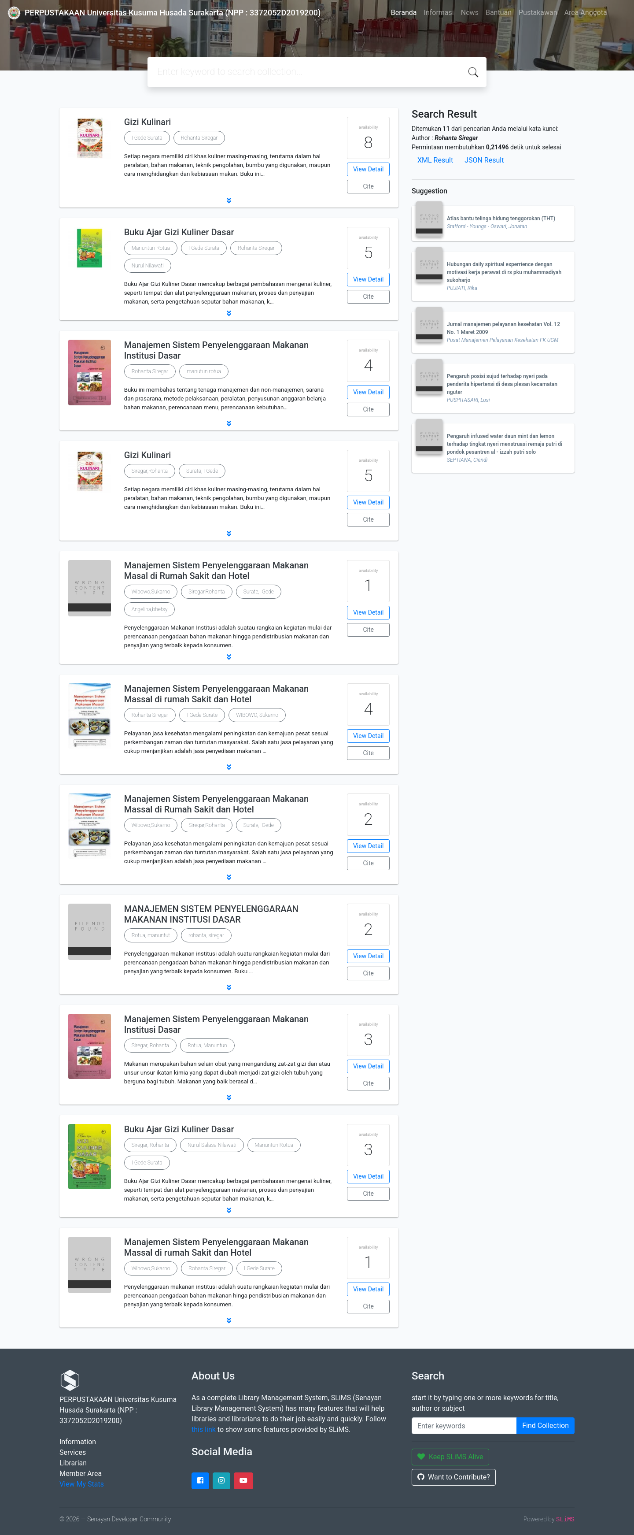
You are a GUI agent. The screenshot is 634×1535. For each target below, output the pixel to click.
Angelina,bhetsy (150, 609)
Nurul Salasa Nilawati (212, 1145)
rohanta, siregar (206, 935)
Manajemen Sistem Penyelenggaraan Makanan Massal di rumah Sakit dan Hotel (216, 693)
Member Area (80, 1473)
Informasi (439, 12)
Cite (368, 186)
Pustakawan (538, 12)
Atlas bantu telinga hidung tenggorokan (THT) (501, 218)
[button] (228, 200)
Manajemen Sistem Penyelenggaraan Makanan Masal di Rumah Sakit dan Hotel (216, 570)
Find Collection (545, 1425)
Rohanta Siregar (199, 138)
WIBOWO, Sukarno (257, 715)
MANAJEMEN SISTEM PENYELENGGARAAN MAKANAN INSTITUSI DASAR (211, 914)
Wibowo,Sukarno (151, 592)
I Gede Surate (202, 715)
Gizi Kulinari (147, 122)
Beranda (404, 12)
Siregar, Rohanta (150, 1045)
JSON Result (484, 160)
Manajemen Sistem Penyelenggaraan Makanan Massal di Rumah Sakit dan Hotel (216, 804)
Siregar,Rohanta (150, 471)
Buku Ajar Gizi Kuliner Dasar (179, 232)
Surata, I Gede (202, 471)
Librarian (73, 1463)
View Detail (368, 169)
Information (77, 1442)
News (470, 12)
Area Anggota (585, 12)
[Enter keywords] (464, 1425)
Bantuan (499, 12)
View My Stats (81, 1484)
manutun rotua (204, 371)
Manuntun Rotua (151, 248)
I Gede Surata (147, 138)
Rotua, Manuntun (207, 1045)
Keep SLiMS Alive (450, 1457)
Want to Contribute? (453, 1477)
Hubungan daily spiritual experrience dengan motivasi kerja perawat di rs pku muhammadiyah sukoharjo (504, 272)
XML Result (435, 160)
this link (204, 1429)
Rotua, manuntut (151, 935)
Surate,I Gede (258, 592)
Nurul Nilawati (148, 266)
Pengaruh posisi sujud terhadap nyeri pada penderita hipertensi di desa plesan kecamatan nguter (502, 384)
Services (72, 1452)
